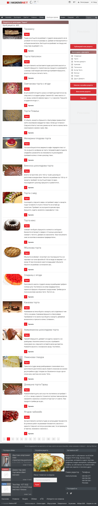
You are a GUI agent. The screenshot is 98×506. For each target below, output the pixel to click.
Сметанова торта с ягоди (37, 84)
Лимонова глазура (34, 357)
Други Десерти (79, 79)
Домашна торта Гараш (36, 384)
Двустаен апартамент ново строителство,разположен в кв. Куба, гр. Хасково (23, 459)
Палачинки (78, 67)
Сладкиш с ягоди (33, 275)
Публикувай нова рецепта (83, 46)
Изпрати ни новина (55, 499)
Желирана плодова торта (37, 138)
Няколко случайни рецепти (83, 85)
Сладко (76, 76)
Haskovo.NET (13, 503)
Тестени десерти (80, 62)
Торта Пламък (31, 111)
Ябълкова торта (32, 248)
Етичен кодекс (41, 503)
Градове (71, 17)
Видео (25, 499)
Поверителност (62, 503)
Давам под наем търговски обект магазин (19, 472)
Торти (27, 34)
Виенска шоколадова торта (38, 165)
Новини (34, 17)
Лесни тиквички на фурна (44, 475)
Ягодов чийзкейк (33, 412)
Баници (76, 73)
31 (54, 439)
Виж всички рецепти (83, 91)
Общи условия (51, 503)
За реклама (72, 503)
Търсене (83, 98)
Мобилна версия (30, 503)
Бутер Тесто (78, 70)
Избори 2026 (81, 503)
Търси (37, 484)
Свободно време (52, 17)
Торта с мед (30, 193)
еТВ (41, 499)
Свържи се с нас (91, 503)
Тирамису (29, 29)
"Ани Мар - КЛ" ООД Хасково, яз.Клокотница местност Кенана (22, 487)
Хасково (5, 499)
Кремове (77, 64)
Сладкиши (77, 56)
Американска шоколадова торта (41, 330)
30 (48, 439)
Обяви (34, 499)
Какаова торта (31, 302)
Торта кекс (29, 220)
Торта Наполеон (32, 56)
